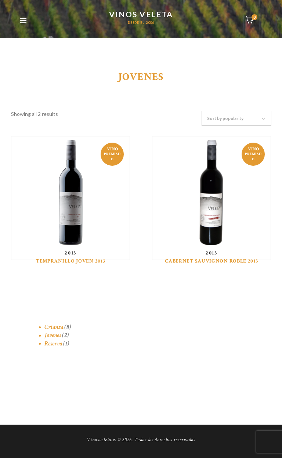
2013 (70, 253)
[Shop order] (240, 118)
